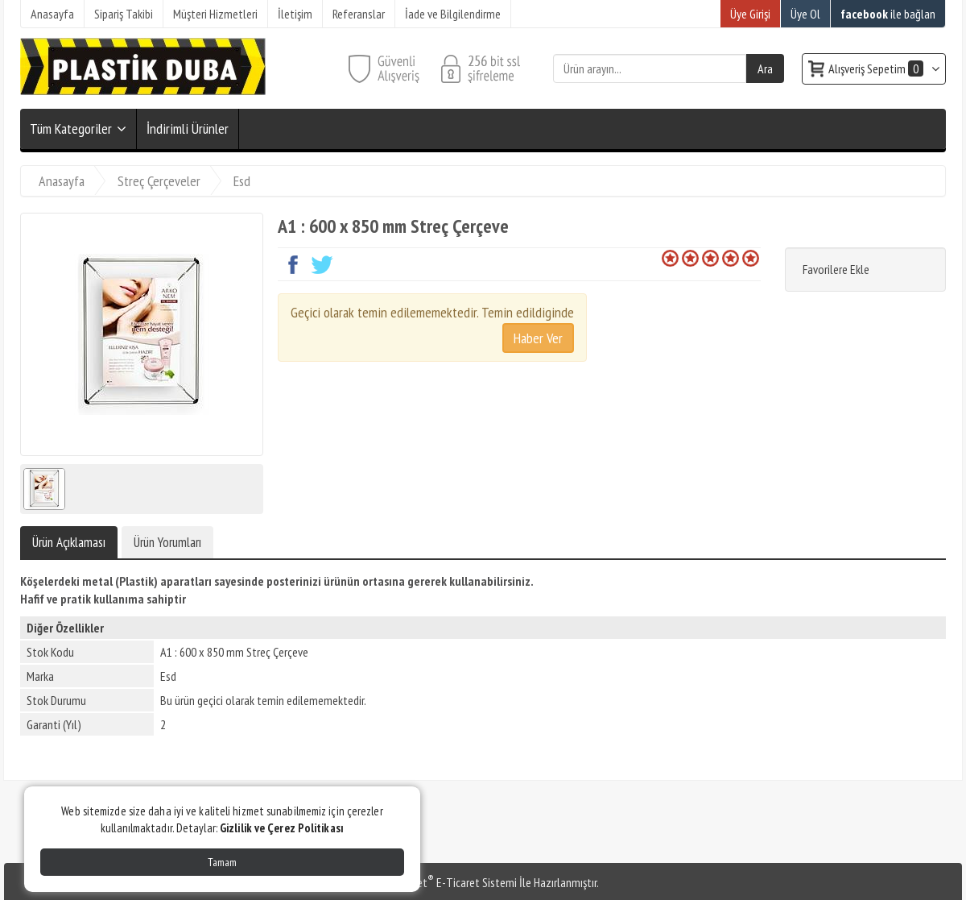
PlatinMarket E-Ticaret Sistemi (442, 882)
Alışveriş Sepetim (877, 68)
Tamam (222, 862)
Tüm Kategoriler (71, 128)
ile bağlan (887, 14)
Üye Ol (805, 14)
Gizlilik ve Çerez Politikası (282, 828)
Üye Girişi (750, 14)
